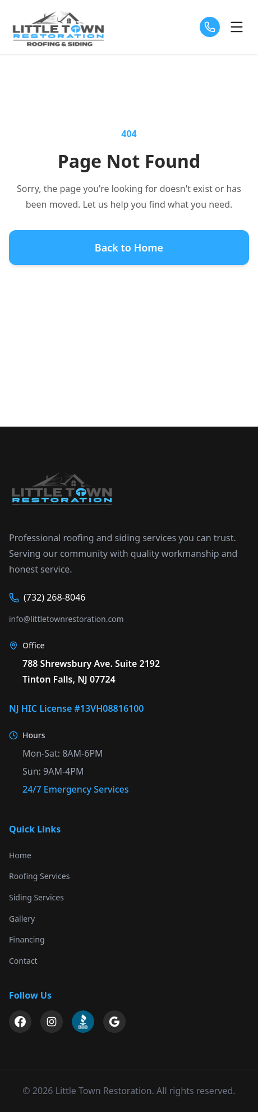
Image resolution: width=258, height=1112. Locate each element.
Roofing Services (39, 876)
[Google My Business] (114, 1021)
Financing (27, 939)
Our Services (129, 292)
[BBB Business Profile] (83, 1021)
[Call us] (210, 27)
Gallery (22, 918)
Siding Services (36, 897)
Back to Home (129, 247)
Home (20, 855)
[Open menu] (236, 27)
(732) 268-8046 (47, 597)
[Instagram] (51, 1021)
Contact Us (128, 337)
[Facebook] (20, 1021)
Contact (23, 960)
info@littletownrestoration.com (66, 619)
